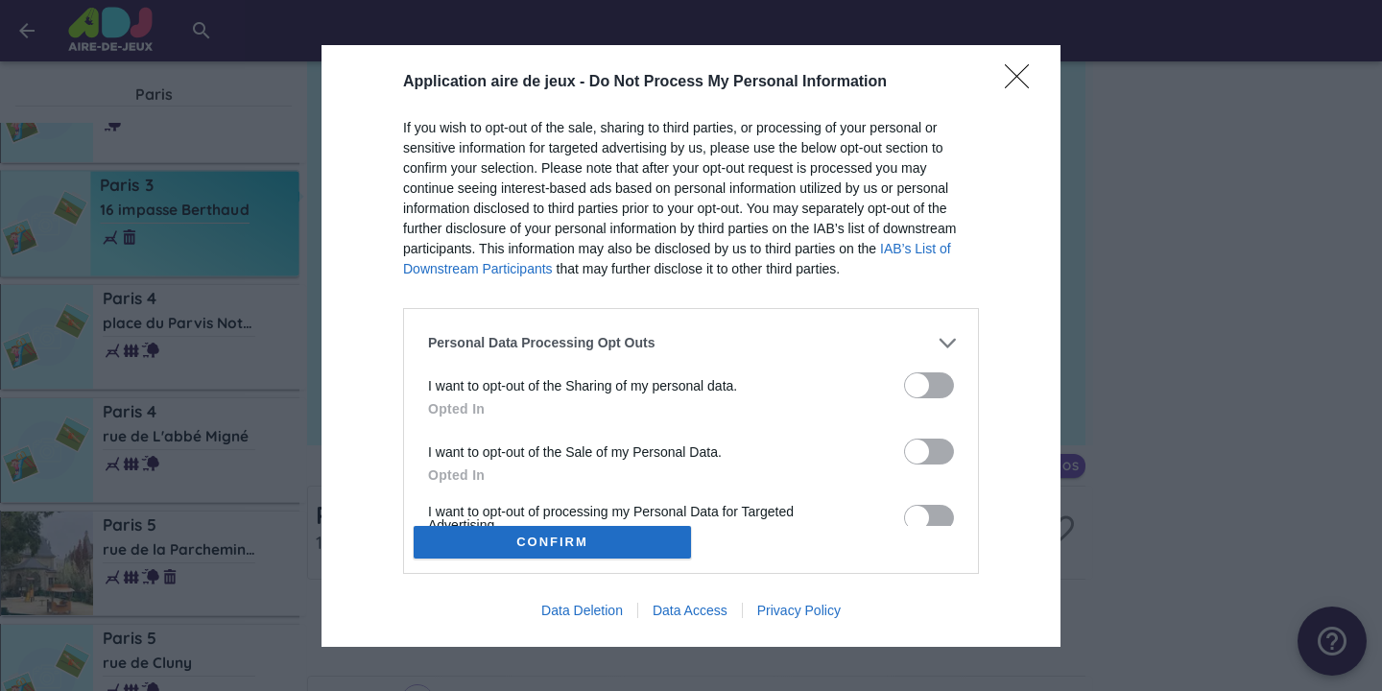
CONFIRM (559, 542)
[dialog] (691, 345)
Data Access (690, 616)
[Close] (1023, 76)
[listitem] (691, 336)
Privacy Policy (799, 616)
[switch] (929, 379)
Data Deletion (582, 616)
